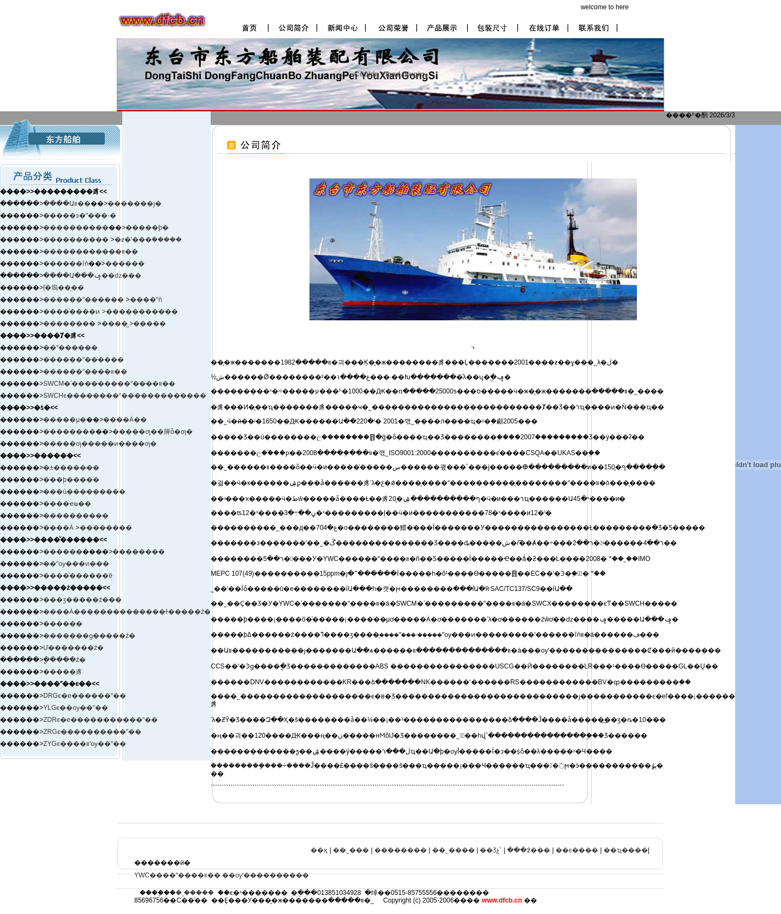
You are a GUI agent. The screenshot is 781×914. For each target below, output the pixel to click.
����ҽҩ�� (67, 503)
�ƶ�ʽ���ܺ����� (148, 239)
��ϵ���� (577, 850)
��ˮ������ (70, 347)
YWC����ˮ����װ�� (177, 875)
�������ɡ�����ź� (89, 636)
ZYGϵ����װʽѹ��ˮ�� (84, 744)
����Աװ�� (67, 203)
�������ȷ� (135, 203)
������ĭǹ (65, 263)
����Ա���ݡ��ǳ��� (92, 275)
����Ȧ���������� (91, 612)
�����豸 (62, 672)
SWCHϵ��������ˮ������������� (124, 395)
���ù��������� (84, 491)
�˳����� (195, 893)
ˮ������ (103, 299)
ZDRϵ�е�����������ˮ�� (100, 720)
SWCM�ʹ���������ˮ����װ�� (109, 383)
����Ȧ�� (125, 419)
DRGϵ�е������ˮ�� (84, 696)
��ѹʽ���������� (265, 875)
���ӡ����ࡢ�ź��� (82, 600)
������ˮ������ (83, 359)
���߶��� (528, 850)
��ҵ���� (626, 850)
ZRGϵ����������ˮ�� (92, 732)
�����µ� (64, 419)
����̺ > (117, 323)
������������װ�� (90, 251)
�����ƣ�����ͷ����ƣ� (100, 443)
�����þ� (147, 227)
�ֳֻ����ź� (64, 660)
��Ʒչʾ (491, 850)
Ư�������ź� (73, 648)
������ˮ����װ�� (85, 371)
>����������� (140, 311)
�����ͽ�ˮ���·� (79, 215)
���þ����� (71, 479)
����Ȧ (58, 527)
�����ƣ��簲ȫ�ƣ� (152, 431)
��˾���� (453, 850)
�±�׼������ (71, 467)
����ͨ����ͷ (72, 311)
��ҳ (319, 850)
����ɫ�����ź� (175, 612)
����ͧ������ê (77, 576)
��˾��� (351, 850)
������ (125, 263)
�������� (70, 323)
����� (149, 323)
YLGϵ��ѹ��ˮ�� (75, 708)
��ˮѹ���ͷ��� (76, 563)
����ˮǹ (146, 299)
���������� (76, 227)
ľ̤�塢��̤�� (63, 287)
